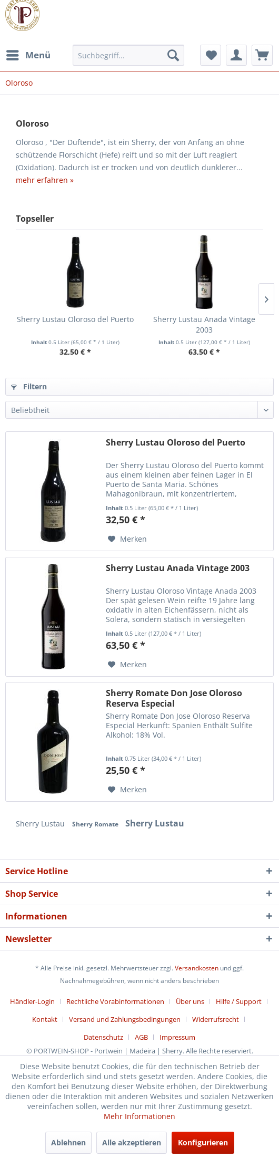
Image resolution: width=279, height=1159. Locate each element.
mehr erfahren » (45, 180)
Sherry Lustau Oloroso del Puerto (75, 319)
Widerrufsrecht (215, 1019)
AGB (141, 1037)
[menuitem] (28, 55)
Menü (28, 54)
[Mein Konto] (236, 55)
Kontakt (44, 1019)
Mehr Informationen (139, 1116)
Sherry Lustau (41, 824)
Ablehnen (68, 1142)
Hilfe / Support (239, 1001)
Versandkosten (196, 968)
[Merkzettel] (210, 55)
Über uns (190, 1001)
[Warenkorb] (262, 55)
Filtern (29, 386)
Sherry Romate (96, 824)
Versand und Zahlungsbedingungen (125, 1019)
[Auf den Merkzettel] (127, 539)
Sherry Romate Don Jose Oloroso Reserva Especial (174, 698)
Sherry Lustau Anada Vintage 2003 (204, 324)
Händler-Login (32, 1001)
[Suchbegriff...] (128, 55)
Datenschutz (103, 1037)
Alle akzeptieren (131, 1142)
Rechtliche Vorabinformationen (115, 1001)
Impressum (177, 1037)
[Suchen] (173, 55)
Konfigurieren (203, 1142)
